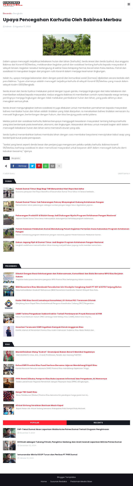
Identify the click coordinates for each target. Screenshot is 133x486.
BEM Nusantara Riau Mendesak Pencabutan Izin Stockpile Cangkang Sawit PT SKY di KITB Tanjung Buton (69, 287)
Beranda (7, 13)
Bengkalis (18, 13)
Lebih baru (9, 173)
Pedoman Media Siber (81, 481)
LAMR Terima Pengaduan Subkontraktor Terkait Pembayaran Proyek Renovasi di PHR (59, 313)
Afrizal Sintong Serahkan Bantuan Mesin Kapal (39, 405)
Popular (34, 422)
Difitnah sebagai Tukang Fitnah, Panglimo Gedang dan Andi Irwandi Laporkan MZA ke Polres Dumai (69, 442)
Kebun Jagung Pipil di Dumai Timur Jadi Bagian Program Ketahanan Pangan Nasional (59, 242)
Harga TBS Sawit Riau (26, 392)
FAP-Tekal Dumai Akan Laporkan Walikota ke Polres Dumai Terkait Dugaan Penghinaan (63, 429)
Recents (98, 422)
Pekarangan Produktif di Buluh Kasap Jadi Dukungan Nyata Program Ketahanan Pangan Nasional (66, 215)
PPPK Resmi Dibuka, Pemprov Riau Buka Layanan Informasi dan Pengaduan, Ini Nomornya (61, 378)
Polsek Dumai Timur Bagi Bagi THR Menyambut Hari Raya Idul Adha (50, 189)
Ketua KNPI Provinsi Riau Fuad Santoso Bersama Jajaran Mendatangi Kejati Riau (56, 365)
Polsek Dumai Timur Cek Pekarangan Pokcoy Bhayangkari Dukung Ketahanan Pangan (60, 202)
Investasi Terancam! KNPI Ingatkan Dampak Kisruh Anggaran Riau (49, 327)
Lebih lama (123, 173)
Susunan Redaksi (58, 481)
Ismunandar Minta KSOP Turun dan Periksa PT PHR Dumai (47, 454)
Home (44, 481)
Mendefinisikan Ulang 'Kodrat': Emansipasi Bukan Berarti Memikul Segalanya (55, 352)
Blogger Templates (66, 477)
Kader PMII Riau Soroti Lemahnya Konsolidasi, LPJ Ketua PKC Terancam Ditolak (56, 300)
